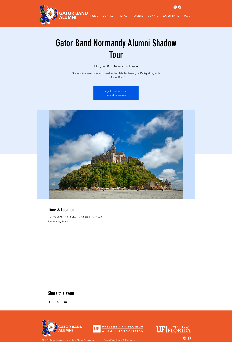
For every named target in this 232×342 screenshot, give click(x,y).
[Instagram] (175, 7)
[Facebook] (179, 7)
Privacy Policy (110, 340)
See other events (116, 94)
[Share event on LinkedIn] (65, 302)
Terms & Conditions (126, 340)
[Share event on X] (57, 302)
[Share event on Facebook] (49, 302)
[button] (108, 15)
